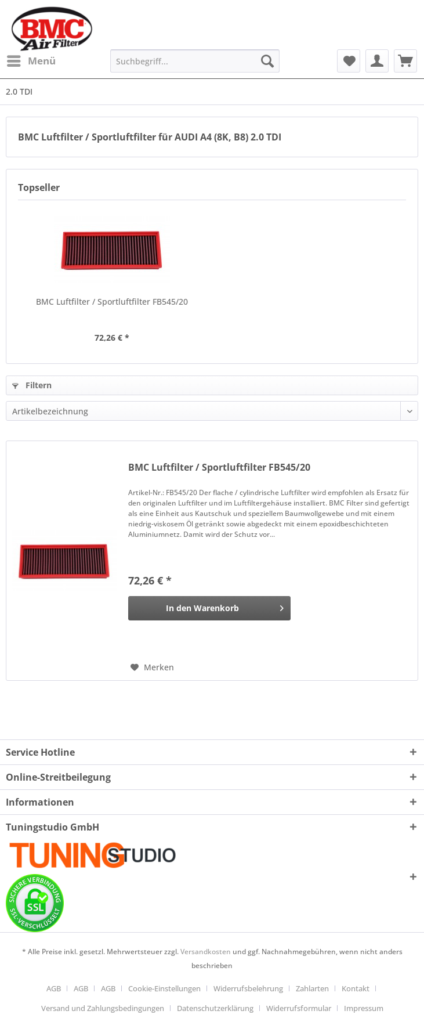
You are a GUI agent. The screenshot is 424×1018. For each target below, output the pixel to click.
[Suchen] (267, 61)
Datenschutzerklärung (215, 1008)
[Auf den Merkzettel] (152, 667)
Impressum (363, 1008)
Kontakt (355, 988)
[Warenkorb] (405, 61)
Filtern (32, 385)
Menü (31, 59)
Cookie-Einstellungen (164, 988)
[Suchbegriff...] (195, 61)
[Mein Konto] (377, 61)
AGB (53, 988)
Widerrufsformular (298, 1008)
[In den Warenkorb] (209, 608)
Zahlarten (312, 988)
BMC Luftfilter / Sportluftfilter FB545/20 (112, 301)
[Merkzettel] (348, 61)
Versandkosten (205, 951)
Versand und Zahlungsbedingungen (102, 1008)
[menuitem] (30, 61)
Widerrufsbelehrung (248, 988)
